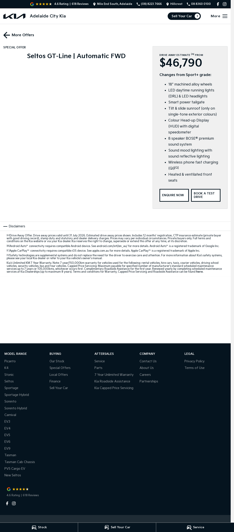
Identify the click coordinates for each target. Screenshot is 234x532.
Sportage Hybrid (16, 395)
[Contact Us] (112, 4)
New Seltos (12, 475)
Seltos (9, 381)
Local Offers (59, 375)
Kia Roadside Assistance (112, 381)
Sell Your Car (182, 16)
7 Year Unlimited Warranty (114, 375)
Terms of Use (194, 368)
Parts (98, 368)
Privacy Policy (194, 361)
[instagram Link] (224, 4)
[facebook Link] (218, 4)
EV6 (7, 442)
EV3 (7, 422)
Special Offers (60, 368)
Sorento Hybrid (15, 408)
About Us (147, 368)
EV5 (7, 435)
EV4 (7, 428)
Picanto (10, 361)
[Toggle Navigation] (219, 16)
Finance (55, 381)
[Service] (195, 527)
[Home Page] (14, 16)
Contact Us (148, 361)
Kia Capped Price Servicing (113, 388)
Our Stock (57, 361)
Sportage (11, 388)
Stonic (9, 375)
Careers (145, 375)
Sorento (10, 401)
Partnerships (149, 381)
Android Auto (19, 246)
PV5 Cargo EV (14, 469)
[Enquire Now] (174, 195)
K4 (6, 368)
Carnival (10, 415)
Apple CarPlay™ (20, 251)
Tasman (10, 455)
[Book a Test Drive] (206, 195)
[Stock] (39, 527)
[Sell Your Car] (117, 527)
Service (99, 361)
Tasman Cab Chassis (19, 462)
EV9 (7, 448)
